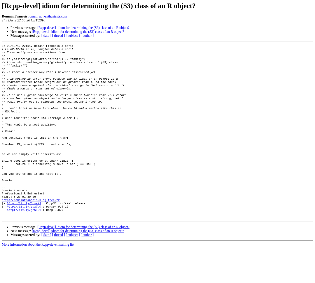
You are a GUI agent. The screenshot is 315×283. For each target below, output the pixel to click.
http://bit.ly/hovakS (24, 235)
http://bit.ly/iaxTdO (24, 239)
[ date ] (46, 35)
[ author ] (87, 35)
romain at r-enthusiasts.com (47, 16)
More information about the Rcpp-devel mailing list (38, 279)
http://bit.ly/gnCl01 (24, 243)
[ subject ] (73, 35)
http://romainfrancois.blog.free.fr (31, 231)
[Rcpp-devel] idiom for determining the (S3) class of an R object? (83, 28)
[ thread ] (58, 35)
